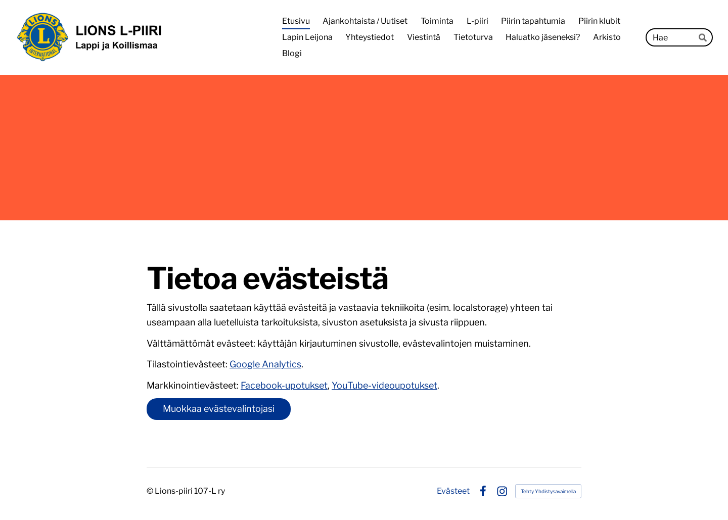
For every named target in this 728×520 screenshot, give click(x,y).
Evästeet (453, 491)
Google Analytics (265, 364)
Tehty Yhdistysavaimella (548, 491)
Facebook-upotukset (284, 385)
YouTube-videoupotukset (384, 385)
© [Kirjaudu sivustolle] (151, 491)
